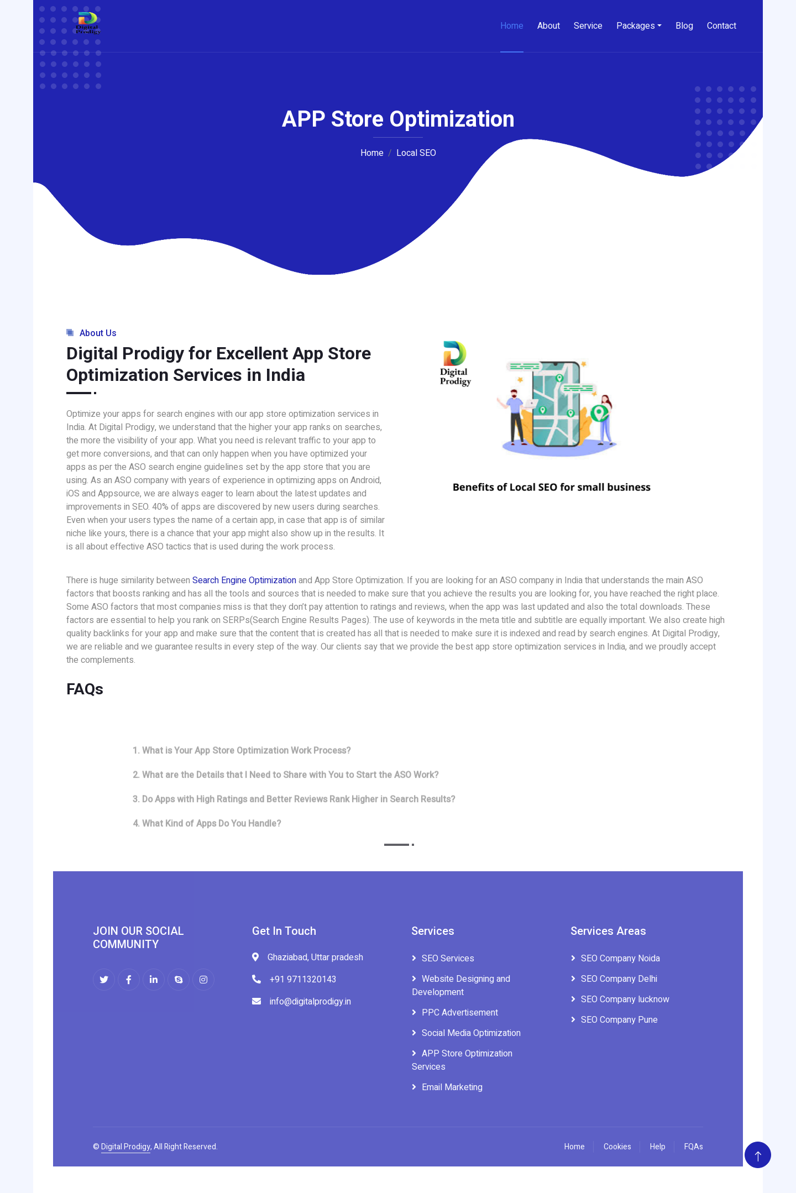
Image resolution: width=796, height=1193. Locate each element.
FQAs (693, 1147)
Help (658, 1147)
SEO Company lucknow (625, 999)
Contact (721, 26)
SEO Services (448, 958)
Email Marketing (452, 1087)
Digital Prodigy (125, 1147)
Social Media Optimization (471, 1033)
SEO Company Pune (619, 1020)
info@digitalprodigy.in (310, 1001)
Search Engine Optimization (244, 580)
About (548, 26)
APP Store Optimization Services (462, 1060)
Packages (635, 26)
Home (511, 26)
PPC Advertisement (460, 1012)
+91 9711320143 (303, 979)
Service (588, 26)
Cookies (617, 1147)
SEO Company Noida (620, 958)
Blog (684, 26)
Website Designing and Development (461, 985)
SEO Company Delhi (619, 979)
